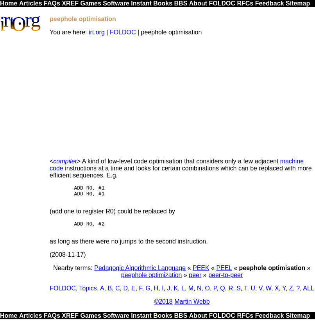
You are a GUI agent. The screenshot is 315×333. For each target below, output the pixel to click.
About (198, 3)
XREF (70, 3)
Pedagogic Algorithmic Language (140, 273)
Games (90, 3)
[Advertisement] (182, 97)
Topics (88, 294)
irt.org (97, 32)
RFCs (245, 3)
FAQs (52, 3)
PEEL (224, 273)
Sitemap (298, 3)
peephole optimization (151, 281)
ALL (308, 294)
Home (8, 3)
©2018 (163, 307)
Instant (141, 3)
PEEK (201, 273)
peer (195, 281)
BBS (181, 3)
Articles (30, 3)
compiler (65, 161)
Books (162, 3)
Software (116, 3)
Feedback (269, 3)
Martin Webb (191, 307)
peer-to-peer (225, 281)
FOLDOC (222, 3)
